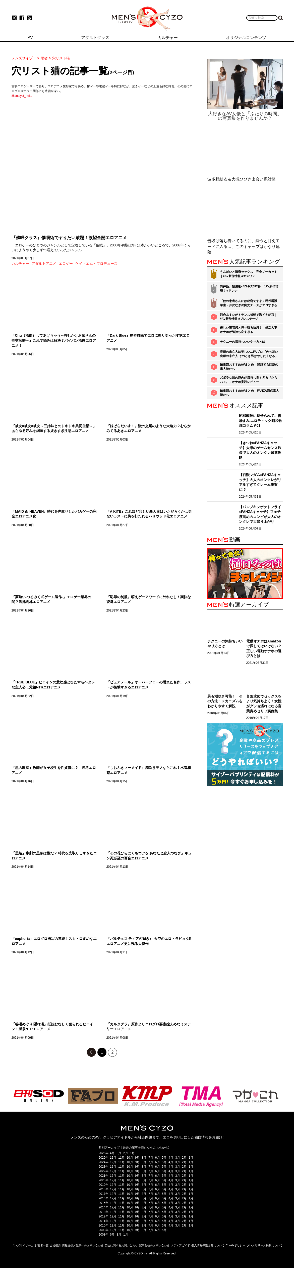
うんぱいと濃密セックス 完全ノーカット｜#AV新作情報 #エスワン (248, 274)
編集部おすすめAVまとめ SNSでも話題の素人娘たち (249, 367)
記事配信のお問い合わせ (154, 1245)
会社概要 (55, 1245)
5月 (164, 1157)
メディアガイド (180, 1245)
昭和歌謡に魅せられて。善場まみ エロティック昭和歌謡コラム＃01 (260, 420)
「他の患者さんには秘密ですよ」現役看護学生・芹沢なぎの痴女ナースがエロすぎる (248, 303)
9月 (137, 1157)
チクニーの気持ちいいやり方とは (242, 341)
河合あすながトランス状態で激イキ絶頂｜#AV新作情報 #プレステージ (248, 317)
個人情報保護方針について (207, 1245)
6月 (157, 1157)
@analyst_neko (22, 96)
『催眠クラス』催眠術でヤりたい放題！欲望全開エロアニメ (69, 237)
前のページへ (91, 1052)
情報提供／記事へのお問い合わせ (82, 1245)
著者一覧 (42, 1245)
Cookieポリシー (235, 1245)
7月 (150, 1157)
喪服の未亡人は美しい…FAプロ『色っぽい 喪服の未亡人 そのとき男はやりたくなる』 (249, 354)
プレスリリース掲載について (264, 1245)
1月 (132, 1153)
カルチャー (20, 263)
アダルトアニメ (44, 263)
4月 (112, 1153)
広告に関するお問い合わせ (121, 1245)
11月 (121, 1157)
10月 (130, 1157)
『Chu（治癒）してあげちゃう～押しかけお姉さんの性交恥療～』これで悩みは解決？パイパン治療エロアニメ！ (54, 340)
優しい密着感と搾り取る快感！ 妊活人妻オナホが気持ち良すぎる (248, 330)
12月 (113, 1157)
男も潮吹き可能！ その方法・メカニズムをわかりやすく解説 (225, 701)
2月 (125, 1153)
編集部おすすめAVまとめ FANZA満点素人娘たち (249, 393)
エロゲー (66, 263)
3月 (118, 1153)
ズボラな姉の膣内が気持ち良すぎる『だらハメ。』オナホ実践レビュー (248, 380)
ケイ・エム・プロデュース (96, 263)
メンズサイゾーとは (24, 1245)
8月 (144, 1157)
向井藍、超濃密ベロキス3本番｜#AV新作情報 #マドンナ (249, 288)
